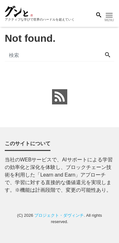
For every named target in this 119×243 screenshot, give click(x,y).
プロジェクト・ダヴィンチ (59, 215)
